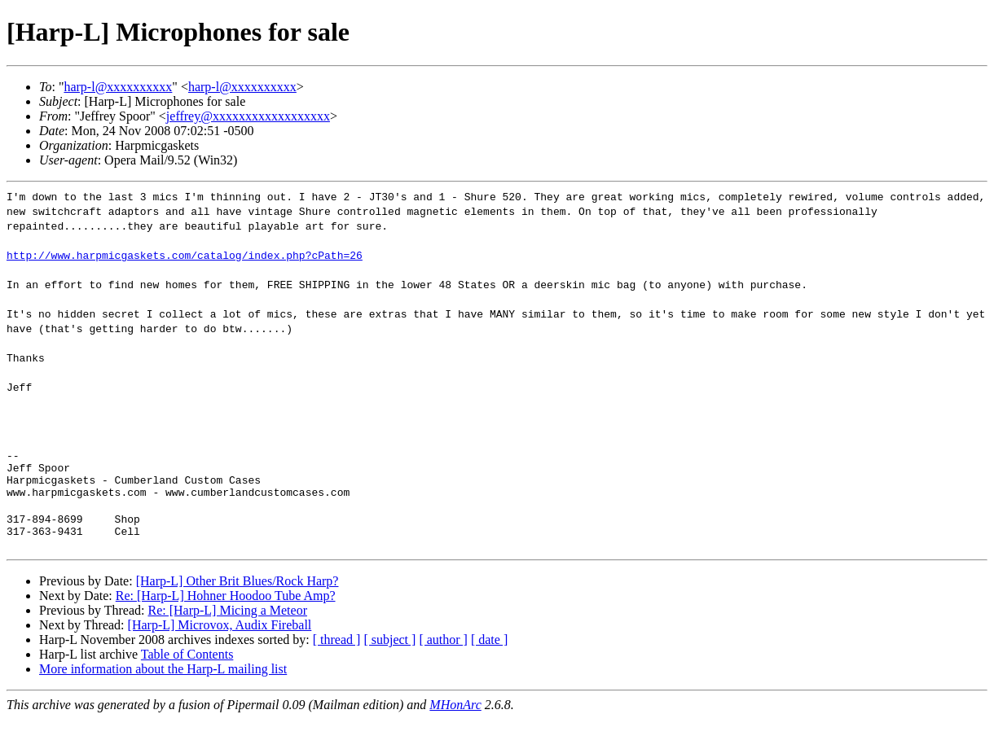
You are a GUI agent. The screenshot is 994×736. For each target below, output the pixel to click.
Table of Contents (187, 671)
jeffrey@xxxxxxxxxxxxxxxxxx (248, 116)
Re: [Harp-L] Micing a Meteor (226, 627)
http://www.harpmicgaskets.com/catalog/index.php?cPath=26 (185, 255)
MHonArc (455, 722)
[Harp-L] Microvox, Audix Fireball (220, 642)
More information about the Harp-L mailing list (163, 686)
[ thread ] (337, 657)
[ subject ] (389, 657)
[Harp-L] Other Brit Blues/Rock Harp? (237, 598)
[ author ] (443, 657)
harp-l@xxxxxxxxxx (118, 87)
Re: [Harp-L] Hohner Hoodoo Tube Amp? (226, 613)
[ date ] (489, 657)
